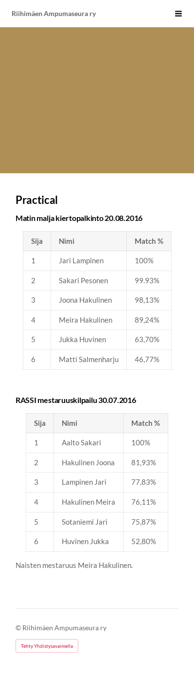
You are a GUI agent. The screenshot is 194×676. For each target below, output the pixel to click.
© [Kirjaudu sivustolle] (19, 627)
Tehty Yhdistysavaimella (47, 646)
